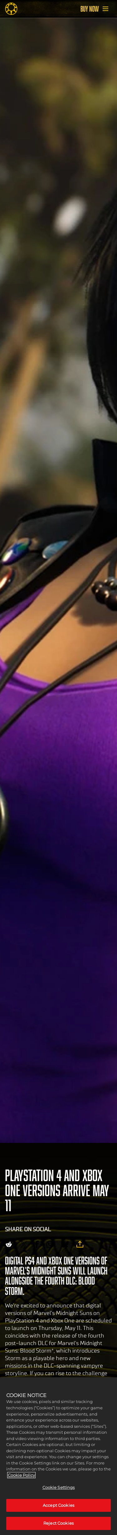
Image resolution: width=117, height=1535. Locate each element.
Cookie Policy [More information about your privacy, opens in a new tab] (21, 1475)
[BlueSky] (65, 1244)
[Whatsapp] (50, 1244)
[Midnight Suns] (11, 9)
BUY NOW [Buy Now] (89, 9)
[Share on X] (23, 1244)
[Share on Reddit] (8, 1244)
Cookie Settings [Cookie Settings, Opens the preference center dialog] (58, 1487)
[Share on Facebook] (37, 1244)
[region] (58, 1456)
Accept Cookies (58, 1505)
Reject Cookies (58, 1523)
